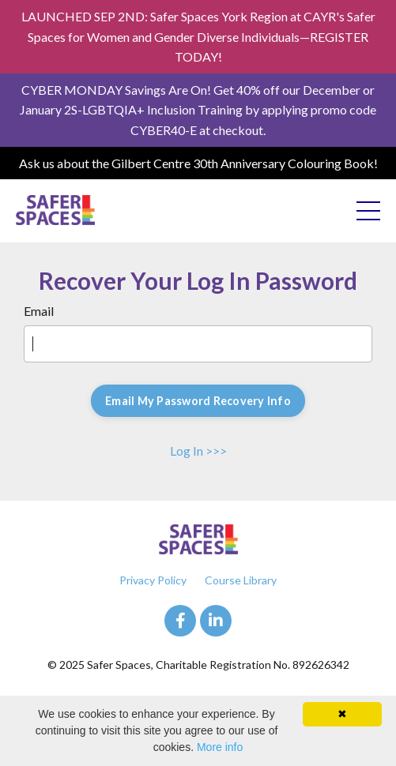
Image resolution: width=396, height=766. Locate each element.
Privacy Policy (153, 580)
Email (39, 310)
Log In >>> (198, 450)
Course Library (241, 580)
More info (220, 747)
